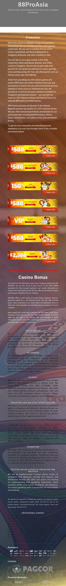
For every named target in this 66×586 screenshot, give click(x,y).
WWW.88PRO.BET (18, 334)
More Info (51, 156)
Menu (33, 29)
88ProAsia (33, 4)
